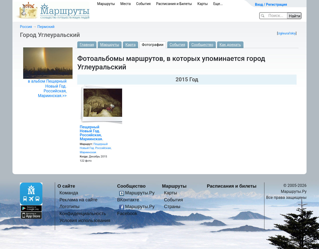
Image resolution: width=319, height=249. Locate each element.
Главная (87, 44)
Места (125, 4)
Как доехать (230, 44)
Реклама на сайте (78, 199)
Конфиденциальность (82, 213)
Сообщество (202, 44)
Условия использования (84, 220)
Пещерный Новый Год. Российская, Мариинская (95, 148)
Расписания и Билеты (174, 4)
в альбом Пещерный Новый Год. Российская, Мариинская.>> (47, 88)
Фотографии (152, 44)
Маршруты (106, 4)
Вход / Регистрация (271, 4)
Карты (202, 4)
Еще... (218, 4)
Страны (172, 206)
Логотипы (69, 206)
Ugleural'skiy (287, 33)
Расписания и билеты (231, 186)
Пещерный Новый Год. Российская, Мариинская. (91, 133)
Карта (130, 44)
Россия (26, 27)
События (143, 4)
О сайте (66, 186)
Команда (68, 192)
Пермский (46, 27)
